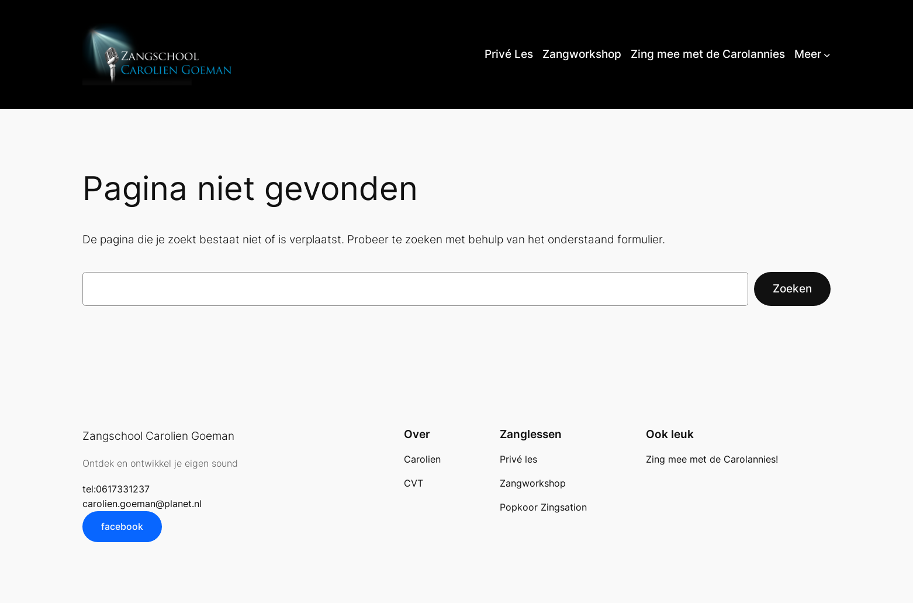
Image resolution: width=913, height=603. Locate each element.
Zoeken (792, 288)
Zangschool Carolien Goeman (158, 436)
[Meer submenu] (827, 54)
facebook (122, 526)
